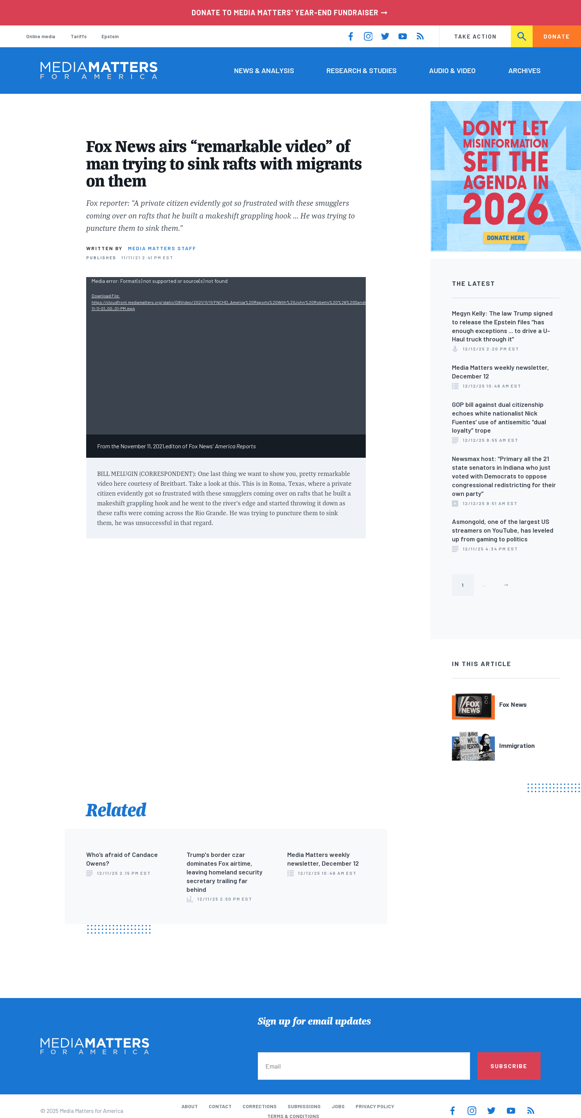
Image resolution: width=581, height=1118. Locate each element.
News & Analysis (264, 70)
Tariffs (79, 36)
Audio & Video (452, 70)
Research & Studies (361, 70)
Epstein (110, 36)
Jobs (338, 1106)
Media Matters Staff (162, 248)
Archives (524, 70)
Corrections (260, 1106)
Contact (220, 1106)
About (189, 1106)
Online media (40, 36)
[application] (226, 355)
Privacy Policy (375, 1106)
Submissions (304, 1106)
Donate (557, 36)
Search (522, 36)
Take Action (475, 36)
